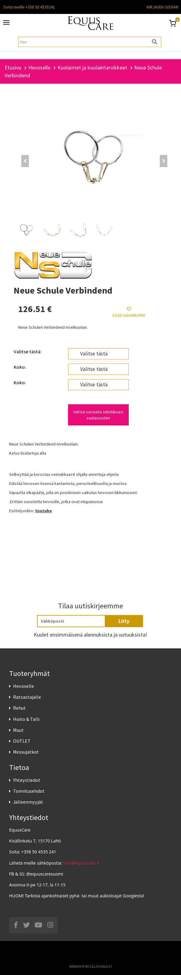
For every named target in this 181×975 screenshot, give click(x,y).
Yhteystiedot (26, 780)
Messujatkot (26, 752)
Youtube (43, 510)
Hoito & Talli (26, 719)
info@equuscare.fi (81, 863)
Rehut (19, 708)
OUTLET (22, 741)
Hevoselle (23, 686)
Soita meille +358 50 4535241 (29, 7)
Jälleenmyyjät (28, 802)
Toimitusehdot (29, 791)
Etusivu (13, 67)
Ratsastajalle (27, 697)
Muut (18, 730)
